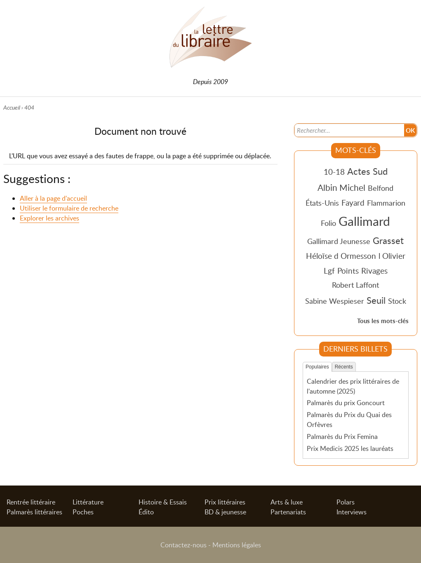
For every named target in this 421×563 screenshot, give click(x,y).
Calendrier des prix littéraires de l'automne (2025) (353, 386)
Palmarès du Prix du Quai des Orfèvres (349, 419)
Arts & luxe (286, 502)
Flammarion (386, 203)
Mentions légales (236, 544)
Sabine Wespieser (334, 301)
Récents (344, 367)
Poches (83, 511)
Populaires (317, 367)
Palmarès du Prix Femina (342, 436)
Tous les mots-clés (383, 321)
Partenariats (288, 511)
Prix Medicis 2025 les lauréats (350, 448)
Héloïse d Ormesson (341, 255)
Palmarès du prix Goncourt (346, 402)
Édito (146, 511)
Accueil (11, 107)
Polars (345, 502)
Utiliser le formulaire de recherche (69, 208)
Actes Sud (367, 171)
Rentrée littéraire (31, 502)
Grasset (388, 240)
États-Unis (322, 203)
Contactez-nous (183, 544)
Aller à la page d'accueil (53, 198)
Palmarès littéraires (34, 511)
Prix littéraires (225, 502)
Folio (328, 223)
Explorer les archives (49, 218)
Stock (397, 301)
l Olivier (392, 255)
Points (348, 270)
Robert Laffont (355, 285)
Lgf (329, 270)
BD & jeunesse (225, 511)
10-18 (334, 171)
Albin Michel (341, 187)
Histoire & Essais (163, 502)
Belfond (380, 188)
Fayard (353, 202)
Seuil (376, 300)
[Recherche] (348, 130)
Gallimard (364, 221)
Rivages (374, 270)
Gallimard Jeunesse (338, 241)
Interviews (351, 511)
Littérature (88, 502)
